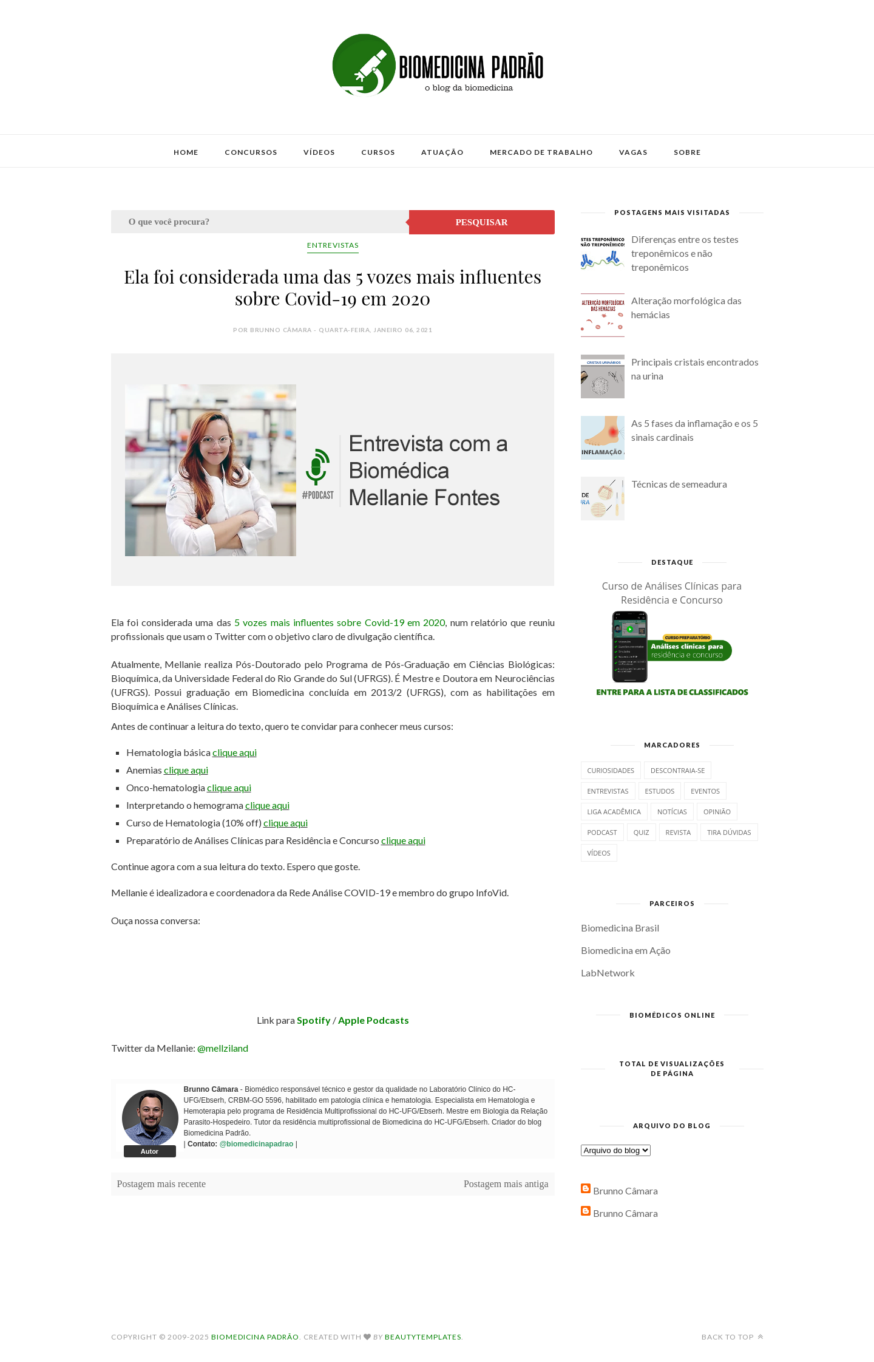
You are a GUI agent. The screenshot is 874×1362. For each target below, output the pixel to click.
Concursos (251, 152)
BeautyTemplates (423, 1336)
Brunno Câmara (625, 1190)
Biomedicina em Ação (626, 950)
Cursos (378, 152)
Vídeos (319, 152)
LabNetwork (608, 972)
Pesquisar (482, 222)
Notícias (672, 811)
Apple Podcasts (373, 1020)
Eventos (705, 790)
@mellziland (222, 1048)
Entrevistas (333, 245)
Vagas (633, 152)
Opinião (717, 811)
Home (186, 152)
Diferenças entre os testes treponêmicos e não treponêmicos (685, 253)
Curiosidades (611, 770)
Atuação (442, 152)
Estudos (660, 790)
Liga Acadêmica (614, 811)
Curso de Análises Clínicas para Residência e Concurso (672, 593)
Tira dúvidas (729, 832)
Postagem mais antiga (506, 1184)
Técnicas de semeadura (679, 483)
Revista (678, 832)
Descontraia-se (678, 770)
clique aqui (234, 752)
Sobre (687, 152)
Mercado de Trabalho (541, 152)
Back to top (733, 1336)
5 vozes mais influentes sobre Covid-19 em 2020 (339, 622)
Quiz (641, 832)
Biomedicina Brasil (620, 927)
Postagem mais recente (161, 1184)
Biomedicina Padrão (255, 1336)
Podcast (602, 832)
